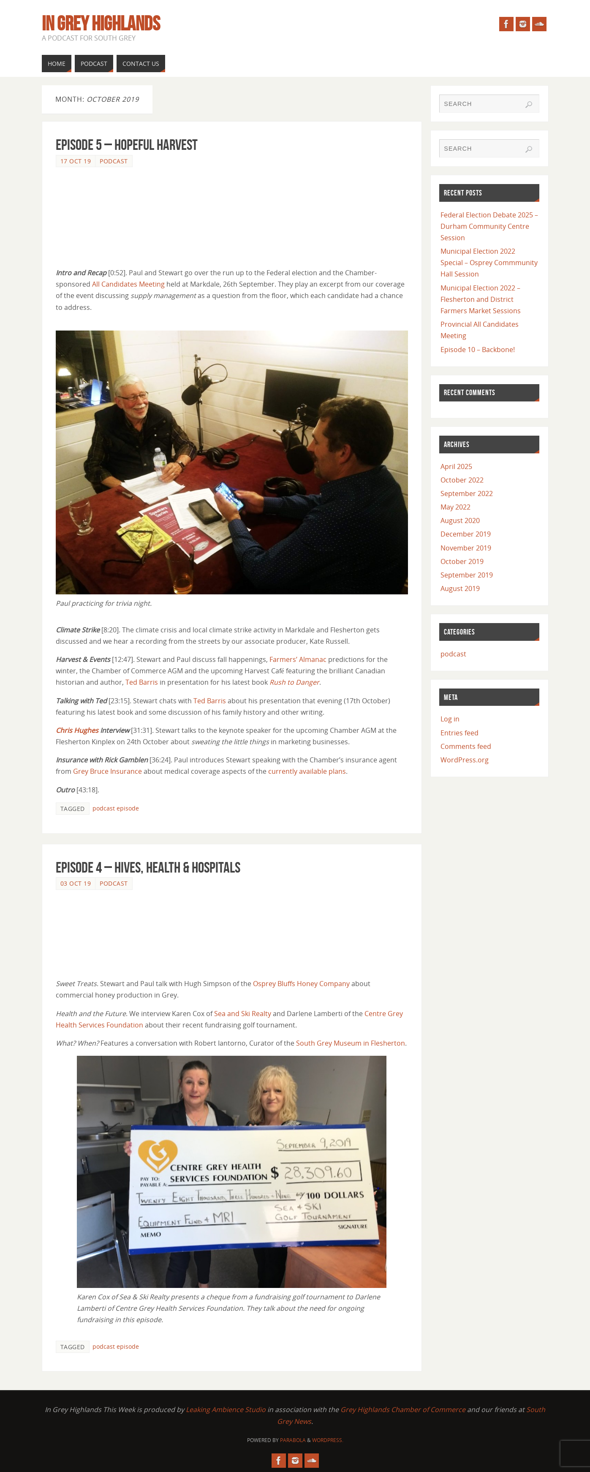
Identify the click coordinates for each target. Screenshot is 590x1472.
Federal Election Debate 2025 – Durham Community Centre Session (489, 226)
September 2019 (466, 575)
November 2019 (465, 548)
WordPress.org (464, 759)
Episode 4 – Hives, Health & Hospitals (148, 867)
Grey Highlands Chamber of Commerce (402, 1409)
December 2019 (465, 534)
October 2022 (462, 480)
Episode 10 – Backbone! (477, 349)
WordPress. (327, 1440)
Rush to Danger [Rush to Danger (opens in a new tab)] (294, 682)
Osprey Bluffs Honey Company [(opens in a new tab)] (301, 983)
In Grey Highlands (101, 23)
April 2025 (456, 466)
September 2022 (466, 493)
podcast (114, 161)
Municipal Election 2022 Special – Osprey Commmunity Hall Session (489, 263)
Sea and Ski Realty (242, 1013)
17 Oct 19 (75, 161)
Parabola (293, 1440)
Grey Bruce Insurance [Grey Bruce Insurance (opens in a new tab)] (107, 771)
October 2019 (462, 561)
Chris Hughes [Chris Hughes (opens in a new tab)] (77, 730)
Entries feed (459, 732)
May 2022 (455, 507)
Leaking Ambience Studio (226, 1409)
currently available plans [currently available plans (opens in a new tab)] (307, 771)
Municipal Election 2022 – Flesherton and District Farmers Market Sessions (480, 299)
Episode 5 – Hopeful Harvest (127, 144)
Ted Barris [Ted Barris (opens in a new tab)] (141, 682)
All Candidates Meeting (128, 284)
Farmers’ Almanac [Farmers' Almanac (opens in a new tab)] (297, 659)
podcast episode (115, 808)
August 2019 (460, 588)
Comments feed (465, 746)
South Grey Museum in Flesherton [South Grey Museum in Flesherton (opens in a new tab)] (350, 1043)
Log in (449, 719)
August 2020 (460, 520)
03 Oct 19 (75, 883)
